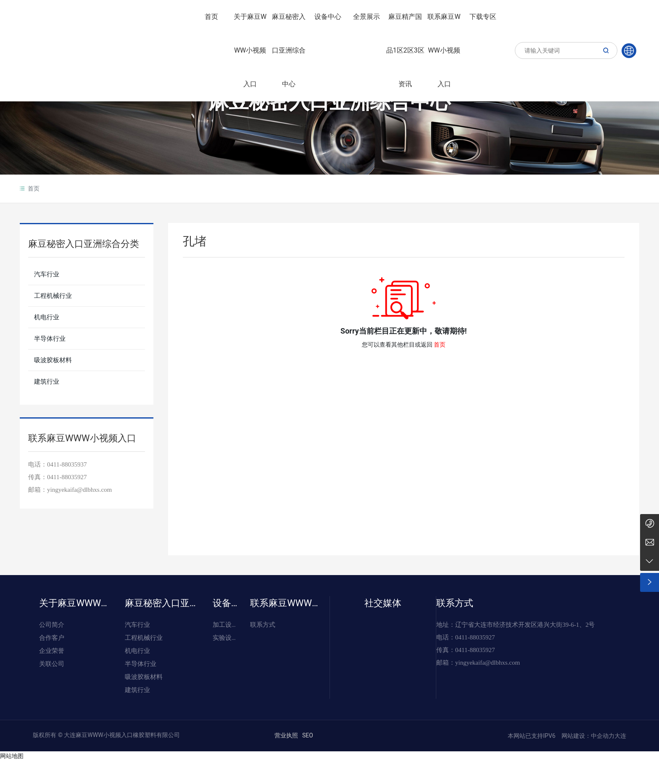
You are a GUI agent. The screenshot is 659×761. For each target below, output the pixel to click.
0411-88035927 (67, 477)
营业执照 (286, 735)
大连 (620, 735)
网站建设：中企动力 (587, 735)
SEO (307, 735)
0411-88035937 (67, 464)
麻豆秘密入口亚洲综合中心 (329, 102)
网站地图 (12, 756)
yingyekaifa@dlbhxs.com (79, 489)
